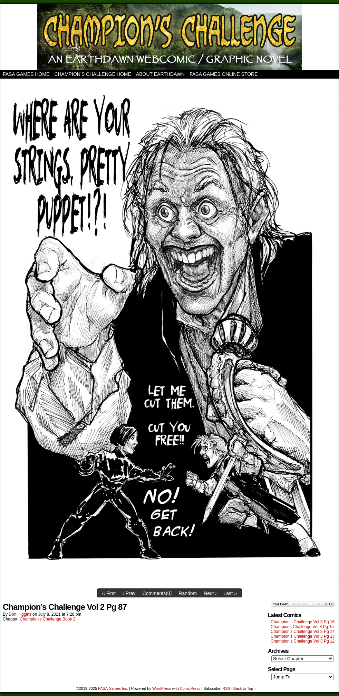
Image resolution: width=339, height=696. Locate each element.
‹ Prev (129, 593)
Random (187, 593)
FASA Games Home (26, 74)
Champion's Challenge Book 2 (47, 619)
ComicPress (190, 688)
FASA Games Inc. (113, 688)
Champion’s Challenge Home (92, 74)
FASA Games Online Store (224, 74)
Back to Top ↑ (244, 688)
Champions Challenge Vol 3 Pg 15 (302, 626)
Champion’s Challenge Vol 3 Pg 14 (303, 631)
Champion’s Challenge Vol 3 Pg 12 (303, 641)
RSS (226, 688)
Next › (210, 593)
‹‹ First (109, 593)
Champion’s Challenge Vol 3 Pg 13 (303, 636)
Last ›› (231, 593)
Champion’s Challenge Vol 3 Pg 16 (303, 621)
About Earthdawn (160, 74)
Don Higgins (20, 614)
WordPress (161, 688)
